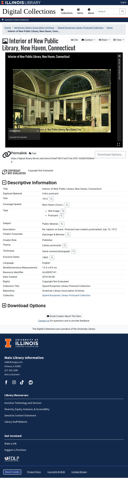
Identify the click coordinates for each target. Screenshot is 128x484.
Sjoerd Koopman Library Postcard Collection (80, 27)
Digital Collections (29, 11)
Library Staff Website (15, 422)
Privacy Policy (34, 472)
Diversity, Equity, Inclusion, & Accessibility (26, 409)
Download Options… (110, 154)
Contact (87, 39)
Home (8, 27)
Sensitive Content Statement (17, 20)
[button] (119, 56)
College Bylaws (79, 472)
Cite (74, 39)
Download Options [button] (24, 305)
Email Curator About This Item (64, 316)
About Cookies (12, 472)
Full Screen (118, 144)
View (117, 39)
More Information (119, 60)
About (91, 11)
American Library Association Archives (34, 27)
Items (80, 11)
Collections (67, 11)
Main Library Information (24, 357)
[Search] (108, 11)
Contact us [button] (43, 320)
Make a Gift (10, 444)
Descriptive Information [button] (29, 182)
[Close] (37, 131)
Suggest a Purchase (15, 450)
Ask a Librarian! (12, 374)
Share (103, 39)
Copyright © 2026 (56, 472)
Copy (32, 153)
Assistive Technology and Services (22, 403)
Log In (123, 2)
